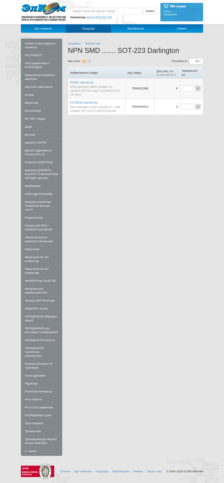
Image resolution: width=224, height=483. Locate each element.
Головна (65, 471)
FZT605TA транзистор (84, 102)
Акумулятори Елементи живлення (39, 76)
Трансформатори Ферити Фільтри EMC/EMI (41, 441)
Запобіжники (33, 185)
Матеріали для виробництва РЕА (36, 290)
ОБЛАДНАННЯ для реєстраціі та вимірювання (41, 330)
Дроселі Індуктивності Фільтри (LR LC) (38, 152)
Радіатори (31, 383)
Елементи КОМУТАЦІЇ (39, 162)
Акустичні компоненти (38, 86)
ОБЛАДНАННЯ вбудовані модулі (41, 318)
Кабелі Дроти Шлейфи (39, 193)
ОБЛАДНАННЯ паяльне (40, 340)
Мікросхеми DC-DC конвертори (37, 270)
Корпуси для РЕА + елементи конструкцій (38, 227)
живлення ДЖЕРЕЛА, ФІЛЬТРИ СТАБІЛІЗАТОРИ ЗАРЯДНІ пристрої (41, 174)
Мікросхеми (32, 249)
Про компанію (43, 28)
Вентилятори (33, 110)
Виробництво (136, 28)
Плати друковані (35, 375)
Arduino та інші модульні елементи (40, 45)
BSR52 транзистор (82, 82)
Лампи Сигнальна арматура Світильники (39, 239)
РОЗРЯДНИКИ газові (38, 415)
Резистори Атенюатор (38, 391)
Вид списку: (74, 61)
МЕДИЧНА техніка (36, 308)
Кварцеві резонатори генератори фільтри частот (38, 205)
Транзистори (33, 431)
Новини (182, 28)
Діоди (28, 126)
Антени (29, 94)
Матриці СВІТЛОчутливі (40, 300)
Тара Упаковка (34, 423)
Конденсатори (34, 217)
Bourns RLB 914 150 (99, 17)
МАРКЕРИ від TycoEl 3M (40, 280)
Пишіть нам (154, 471)
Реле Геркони (33, 399)
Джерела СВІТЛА (36, 142)
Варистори (31, 102)
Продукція (88, 28)
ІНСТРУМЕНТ (33, 55)
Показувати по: (180, 61)
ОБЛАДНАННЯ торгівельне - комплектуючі (34, 351)
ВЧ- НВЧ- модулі (35, 118)
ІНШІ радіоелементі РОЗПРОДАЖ (37, 65)
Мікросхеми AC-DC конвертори (37, 259)
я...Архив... (31, 451)
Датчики (30, 134)
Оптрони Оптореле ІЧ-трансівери (39, 365)
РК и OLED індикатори (39, 407)
